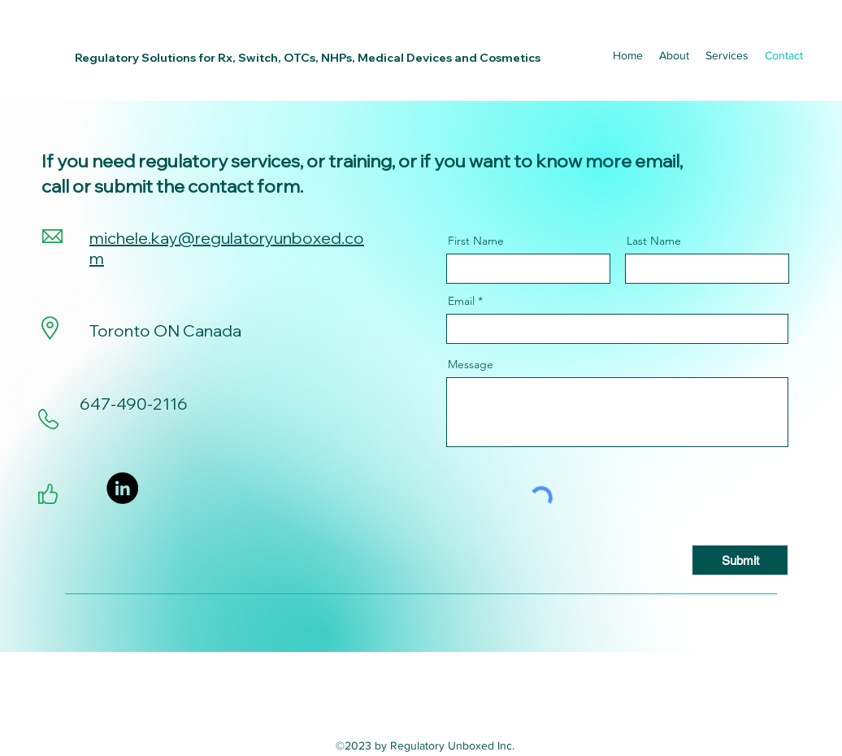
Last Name (654, 240)
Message (470, 364)
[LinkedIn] (122, 488)
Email (461, 300)
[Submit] (740, 560)
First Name (476, 240)
